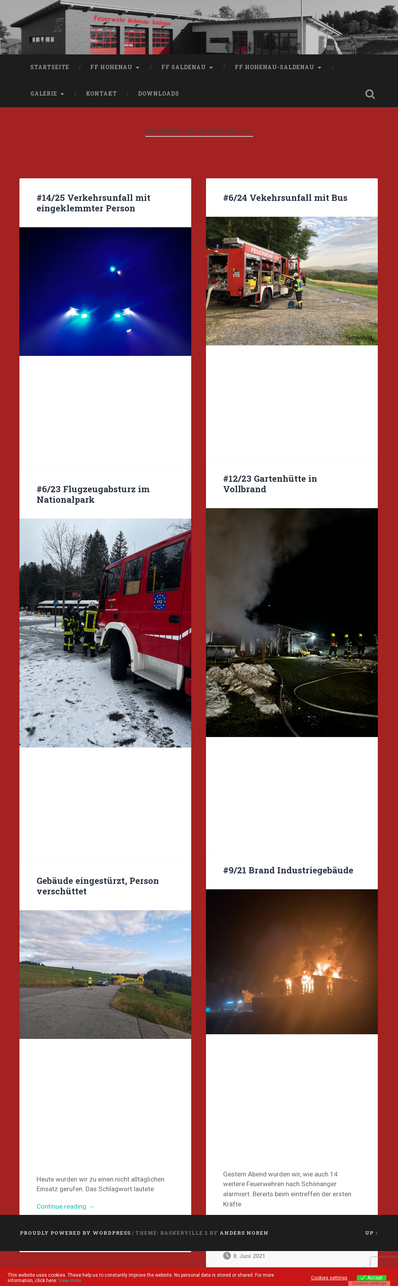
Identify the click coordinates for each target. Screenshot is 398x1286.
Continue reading (80, 1207)
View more (69, 1280)
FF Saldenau (183, 67)
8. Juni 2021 (244, 1256)
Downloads (158, 93)
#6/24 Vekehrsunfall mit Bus (285, 197)
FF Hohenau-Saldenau (274, 67)
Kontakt (101, 93)
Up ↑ (371, 1233)
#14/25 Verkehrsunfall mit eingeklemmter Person (93, 203)
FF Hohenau (111, 67)
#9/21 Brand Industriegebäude (288, 870)
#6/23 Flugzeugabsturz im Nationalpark (93, 494)
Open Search (370, 94)
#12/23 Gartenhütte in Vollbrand (270, 483)
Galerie (43, 93)
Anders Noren (244, 1233)
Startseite (49, 67)
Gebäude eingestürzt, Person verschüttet (98, 886)
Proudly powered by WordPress (75, 1233)
